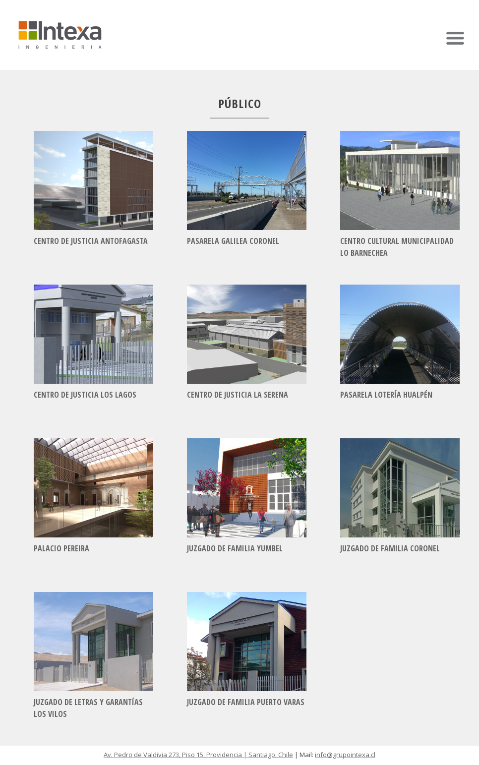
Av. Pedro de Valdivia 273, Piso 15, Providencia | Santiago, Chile (198, 754)
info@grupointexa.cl (345, 754)
